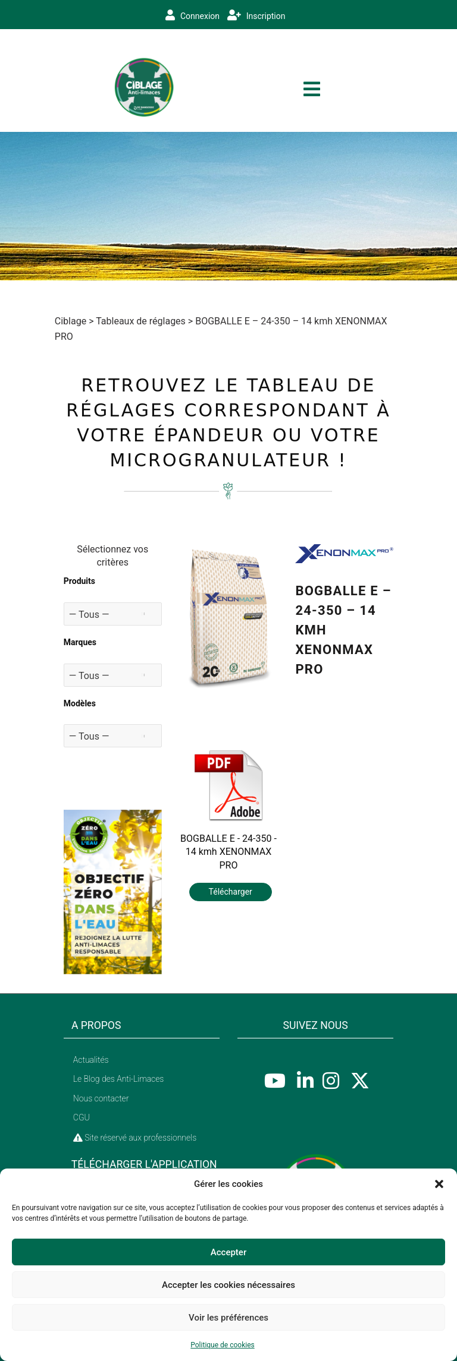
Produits (79, 581)
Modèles (80, 703)
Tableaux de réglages (141, 321)
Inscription (256, 15)
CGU (81, 1117)
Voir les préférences (228, 1317)
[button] (439, 1184)
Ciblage (70, 321)
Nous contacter (101, 1098)
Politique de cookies (222, 1345)
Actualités (91, 1060)
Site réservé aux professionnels (134, 1137)
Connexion (192, 15)
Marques (80, 642)
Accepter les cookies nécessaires (228, 1285)
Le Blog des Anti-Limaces (118, 1079)
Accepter (228, 1252)
